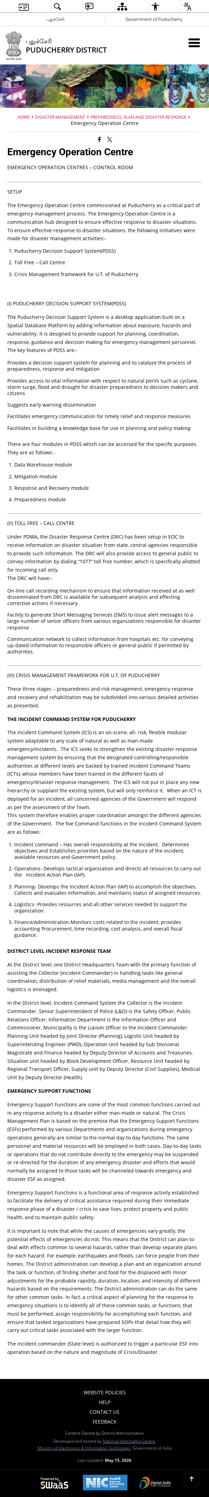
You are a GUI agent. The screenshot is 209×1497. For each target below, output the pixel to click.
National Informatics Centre (129, 1441)
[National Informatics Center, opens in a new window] (105, 1483)
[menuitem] (23, 6)
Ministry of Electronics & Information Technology (84, 1448)
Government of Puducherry (154, 19)
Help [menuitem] (104, 1402)
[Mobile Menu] (194, 43)
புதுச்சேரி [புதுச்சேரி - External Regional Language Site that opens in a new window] (55, 19)
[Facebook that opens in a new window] (99, 139)
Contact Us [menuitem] (104, 1412)
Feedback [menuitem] (105, 1421)
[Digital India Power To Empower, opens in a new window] (155, 1483)
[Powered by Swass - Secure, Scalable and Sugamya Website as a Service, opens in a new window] (54, 1483)
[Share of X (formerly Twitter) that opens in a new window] (109, 139)
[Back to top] (192, 1480)
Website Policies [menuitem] (105, 1392)
